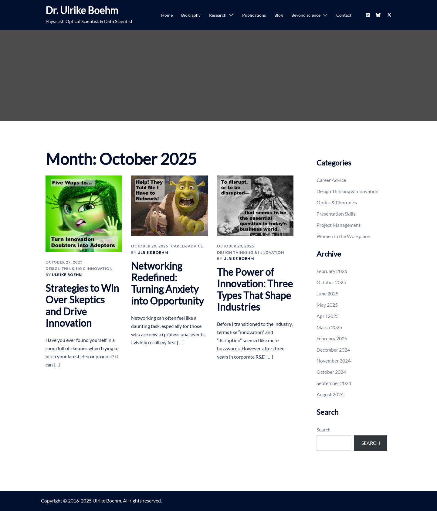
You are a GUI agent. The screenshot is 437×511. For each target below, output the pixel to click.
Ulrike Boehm (67, 274)
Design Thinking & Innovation (79, 268)
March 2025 (329, 327)
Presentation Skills (336, 213)
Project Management (339, 225)
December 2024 (333, 350)
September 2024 (334, 383)
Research (217, 15)
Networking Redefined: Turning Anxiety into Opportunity (167, 283)
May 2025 (327, 305)
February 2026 (332, 271)
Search (323, 429)
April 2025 (328, 316)
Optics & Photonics (337, 202)
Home (167, 15)
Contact (343, 15)
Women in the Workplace (343, 236)
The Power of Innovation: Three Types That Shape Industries (255, 289)
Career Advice (187, 246)
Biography (191, 15)
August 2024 (330, 394)
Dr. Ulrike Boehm (82, 10)
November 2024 (334, 360)
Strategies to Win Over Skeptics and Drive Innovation (82, 305)
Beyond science (305, 15)
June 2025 (327, 293)
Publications (254, 15)
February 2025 (332, 338)
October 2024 (331, 372)
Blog (278, 15)
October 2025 (331, 282)
